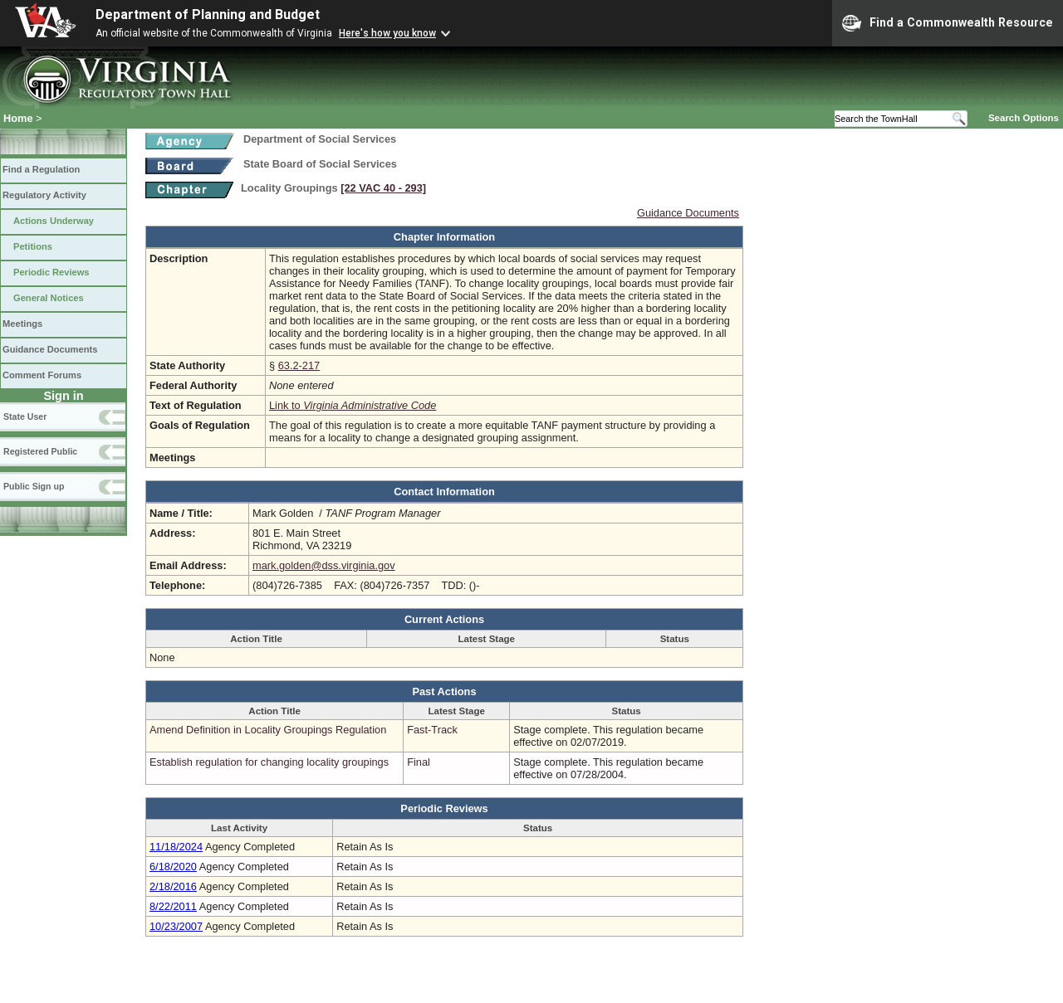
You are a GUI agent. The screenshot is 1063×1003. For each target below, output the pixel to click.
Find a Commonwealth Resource (947, 23)
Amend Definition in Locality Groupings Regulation (267, 729)
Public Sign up (33, 486)
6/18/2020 (173, 866)
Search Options (1023, 118)
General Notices (48, 298)
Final (418, 762)
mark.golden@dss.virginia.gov (323, 565)
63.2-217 (299, 365)
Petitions (32, 246)
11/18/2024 (176, 846)
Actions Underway (53, 221)
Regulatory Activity (44, 195)
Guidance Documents (49, 349)
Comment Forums (41, 375)
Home (18, 118)
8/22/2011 (173, 906)
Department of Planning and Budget (208, 14)
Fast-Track (432, 729)
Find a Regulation (41, 169)
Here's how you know (387, 33)
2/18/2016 (173, 886)
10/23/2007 (176, 926)
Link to (352, 405)
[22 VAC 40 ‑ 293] (383, 188)
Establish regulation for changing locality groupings (269, 762)
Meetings (22, 324)
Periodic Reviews (51, 272)
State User (25, 416)
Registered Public (40, 451)
